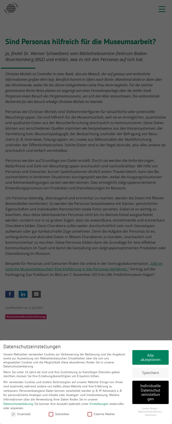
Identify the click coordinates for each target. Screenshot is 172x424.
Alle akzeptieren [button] (150, 357)
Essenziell (21, 414)
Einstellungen (99, 404)
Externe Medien (101, 414)
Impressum (150, 414)
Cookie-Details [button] (150, 408)
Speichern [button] (150, 372)
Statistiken (59, 414)
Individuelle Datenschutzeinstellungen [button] (150, 392)
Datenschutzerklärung (18, 404)
